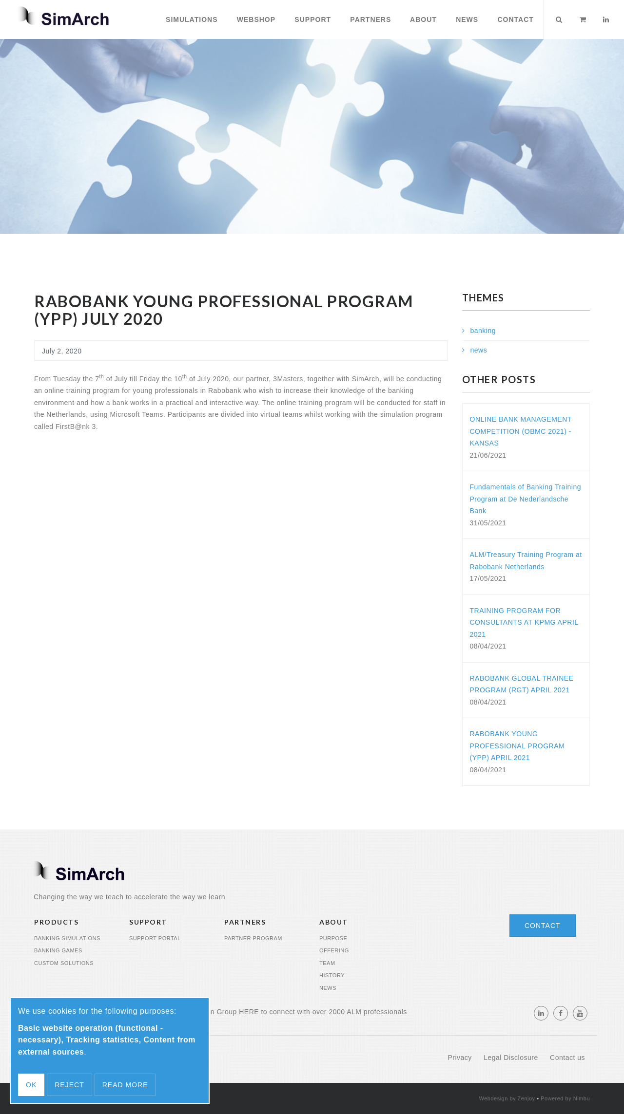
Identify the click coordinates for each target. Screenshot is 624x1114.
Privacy (461, 1057)
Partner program (253, 938)
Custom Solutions (64, 963)
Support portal (155, 938)
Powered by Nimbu (565, 1098)
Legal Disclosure (512, 1057)
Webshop (254, 19)
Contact (514, 19)
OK (31, 1085)
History (332, 975)
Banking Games (58, 950)
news (479, 350)
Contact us (567, 1057)
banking (483, 330)
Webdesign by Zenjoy (507, 1098)
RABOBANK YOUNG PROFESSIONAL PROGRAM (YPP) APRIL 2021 (517, 745)
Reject (69, 1085)
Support (311, 19)
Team (327, 963)
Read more (125, 1085)
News (465, 19)
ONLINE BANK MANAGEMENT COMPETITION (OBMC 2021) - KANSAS (521, 431)
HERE (249, 1012)
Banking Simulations (67, 938)
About (422, 19)
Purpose (333, 938)
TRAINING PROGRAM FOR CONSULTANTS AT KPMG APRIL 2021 (524, 622)
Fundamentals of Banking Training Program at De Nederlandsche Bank (525, 499)
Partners (369, 19)
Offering (334, 950)
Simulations (190, 19)
